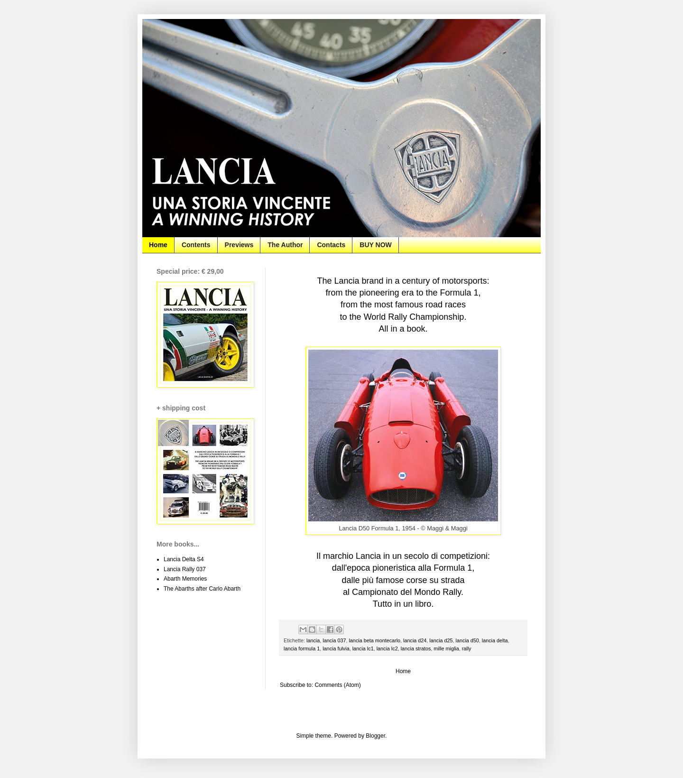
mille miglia (446, 648)
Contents (196, 245)
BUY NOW (375, 245)
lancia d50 (467, 640)
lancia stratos (416, 648)
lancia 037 (334, 640)
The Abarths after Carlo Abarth (202, 588)
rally (466, 648)
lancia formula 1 (302, 648)
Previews (239, 245)
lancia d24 (414, 640)
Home (158, 245)
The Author (285, 245)
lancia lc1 (363, 648)
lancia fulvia (336, 648)
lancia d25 (440, 640)
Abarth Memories (185, 578)
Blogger (375, 735)
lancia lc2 (387, 648)
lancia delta (495, 640)
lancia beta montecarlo (374, 640)
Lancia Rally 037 (185, 569)
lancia (313, 640)
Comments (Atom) (337, 685)
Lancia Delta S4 (184, 559)
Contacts (331, 245)
